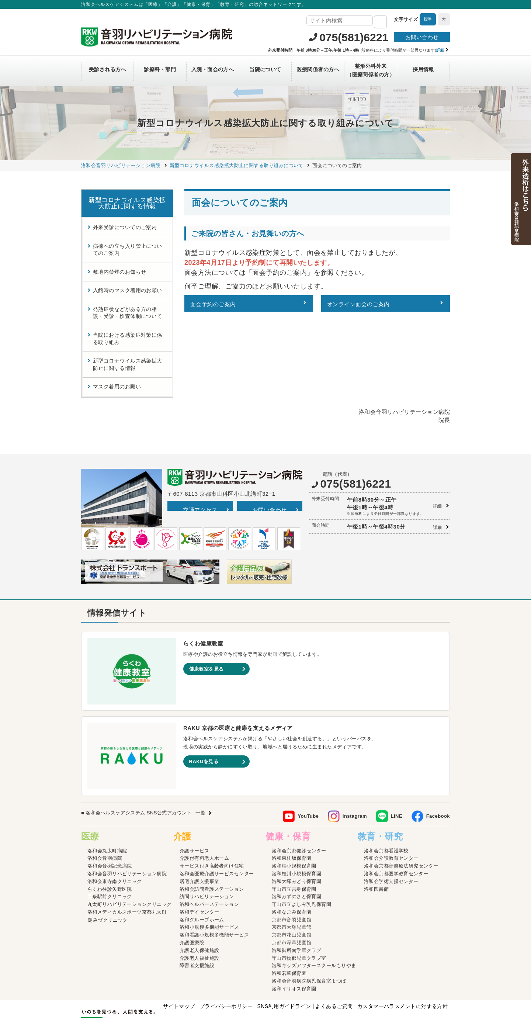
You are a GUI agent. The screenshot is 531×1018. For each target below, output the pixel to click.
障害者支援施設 (197, 924)
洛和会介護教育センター (391, 817)
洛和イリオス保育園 (294, 947)
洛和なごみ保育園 (292, 870)
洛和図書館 (376, 847)
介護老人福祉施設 (199, 916)
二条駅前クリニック (109, 855)
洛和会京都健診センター (299, 809)
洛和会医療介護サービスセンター (217, 832)
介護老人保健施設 (199, 909)
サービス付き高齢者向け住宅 (212, 824)
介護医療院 (192, 901)
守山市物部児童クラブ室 (299, 916)
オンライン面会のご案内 (358, 304)
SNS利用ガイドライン (284, 964)
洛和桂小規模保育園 (294, 824)
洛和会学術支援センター (391, 840)
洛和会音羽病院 (104, 817)
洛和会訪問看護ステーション (212, 847)
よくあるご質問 (334, 964)
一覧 (200, 771)
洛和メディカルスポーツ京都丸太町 (127, 870)
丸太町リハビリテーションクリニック (129, 863)
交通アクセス (200, 468)
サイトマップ (179, 964)
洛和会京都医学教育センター (396, 832)
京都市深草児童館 (292, 901)
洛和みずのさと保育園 (297, 855)
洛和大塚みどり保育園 (297, 840)
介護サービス (194, 809)
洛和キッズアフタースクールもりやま (314, 924)
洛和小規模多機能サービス (209, 886)
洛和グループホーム (202, 878)
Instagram (355, 775)
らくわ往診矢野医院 (109, 847)
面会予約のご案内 (213, 304)
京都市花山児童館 (292, 893)
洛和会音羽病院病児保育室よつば (309, 939)
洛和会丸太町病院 (107, 809)
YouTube (308, 775)
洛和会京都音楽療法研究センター (401, 824)
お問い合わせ (421, 37)
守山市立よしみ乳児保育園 (301, 863)
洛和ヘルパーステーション (209, 863)
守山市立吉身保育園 (294, 847)
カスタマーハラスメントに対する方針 (402, 964)
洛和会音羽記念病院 (109, 824)
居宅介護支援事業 (199, 840)
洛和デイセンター (199, 870)
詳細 (437, 464)
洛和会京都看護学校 (386, 809)
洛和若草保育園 (289, 932)
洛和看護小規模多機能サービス (214, 893)
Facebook (438, 775)
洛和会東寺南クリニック (114, 840)
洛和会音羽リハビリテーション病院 (127, 832)
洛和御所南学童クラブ (297, 909)
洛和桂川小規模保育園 (297, 832)
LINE (396, 775)
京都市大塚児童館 (292, 886)
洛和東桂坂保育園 (292, 817)
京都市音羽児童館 (292, 878)
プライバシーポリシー (226, 964)
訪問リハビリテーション (207, 855)
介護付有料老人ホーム (204, 817)
